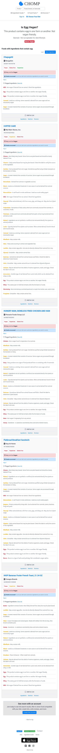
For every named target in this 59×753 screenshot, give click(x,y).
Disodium (6, 655)
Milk (4, 87)
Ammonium (6, 274)
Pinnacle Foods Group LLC (14, 315)
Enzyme (5, 504)
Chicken (5, 341)
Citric (4, 263)
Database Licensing (30, 731)
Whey (5, 285)
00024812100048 (10, 582)
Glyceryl (5, 252)
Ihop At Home (10, 444)
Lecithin (5, 248)
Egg (4, 92)
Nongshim (8, 61)
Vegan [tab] (6, 68)
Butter (5, 606)
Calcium (5, 268)
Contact (39, 731)
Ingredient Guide (29, 734)
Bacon (5, 558)
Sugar (5, 107)
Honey (5, 423)
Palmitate (6, 214)
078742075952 (9, 133)
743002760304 (9, 446)
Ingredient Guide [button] (17, 13)
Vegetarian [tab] (20, 68)
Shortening (6, 289)
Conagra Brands (10, 579)
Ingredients (23, 119)
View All (19, 83)
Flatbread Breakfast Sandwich (16, 440)
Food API (19, 731)
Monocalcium (7, 192)
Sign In (21, 17)
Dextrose (6, 257)
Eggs (4, 96)
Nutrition (30, 119)
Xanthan (5, 169)
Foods (19, 8)
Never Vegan (29, 41)
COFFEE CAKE (10, 126)
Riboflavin (6, 239)
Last (42, 52)
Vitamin (5, 162)
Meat (4, 418)
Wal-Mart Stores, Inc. (12, 130)
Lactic (5, 227)
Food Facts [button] (32, 13)
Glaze (5, 621)
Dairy (4, 362)
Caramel (5, 100)
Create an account (10, 76)
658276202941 (9, 317)
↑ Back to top (29, 719)
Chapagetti (8, 57)
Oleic (4, 244)
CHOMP (32, 3)
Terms (37, 734)
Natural (5, 220)
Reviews (36, 119)
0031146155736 (9, 63)
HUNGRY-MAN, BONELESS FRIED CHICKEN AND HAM (27, 311)
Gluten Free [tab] (12, 68)
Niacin (5, 186)
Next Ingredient (50, 52)
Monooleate (6, 182)
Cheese (5, 156)
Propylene (6, 293)
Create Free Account (29, 712)
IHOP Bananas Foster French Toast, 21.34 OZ (23, 575)
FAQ (21, 734)
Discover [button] (45, 13)
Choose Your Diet (33, 17)
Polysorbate (6, 207)
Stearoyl (5, 201)
